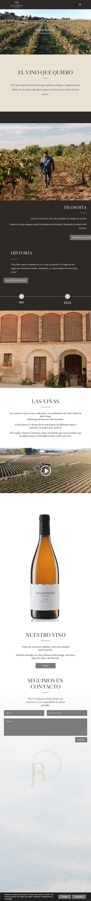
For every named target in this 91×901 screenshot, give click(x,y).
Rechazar (78, 897)
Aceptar (65, 897)
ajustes (9, 899)
